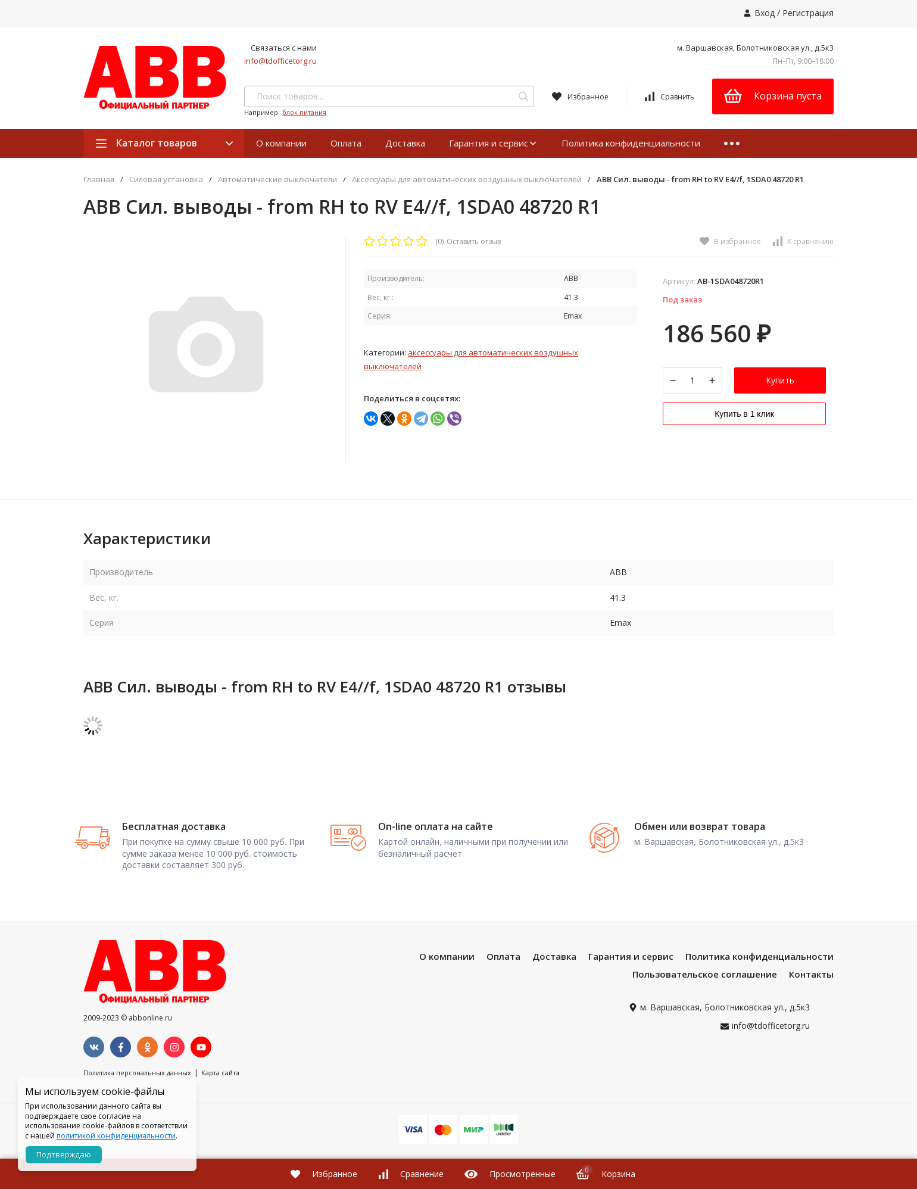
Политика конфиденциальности (631, 143)
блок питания (304, 112)
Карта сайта (220, 1110)
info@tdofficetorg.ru (280, 60)
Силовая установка (166, 179)
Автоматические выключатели (277, 179)
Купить (780, 385)
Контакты (811, 1012)
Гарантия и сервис (493, 143)
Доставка (405, 143)
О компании (281, 143)
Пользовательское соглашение (704, 1012)
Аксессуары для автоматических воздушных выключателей (467, 179)
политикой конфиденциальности (116, 1136)
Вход (764, 12)
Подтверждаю (63, 1154)
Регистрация (808, 12)
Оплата (345, 143)
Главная (98, 179)
